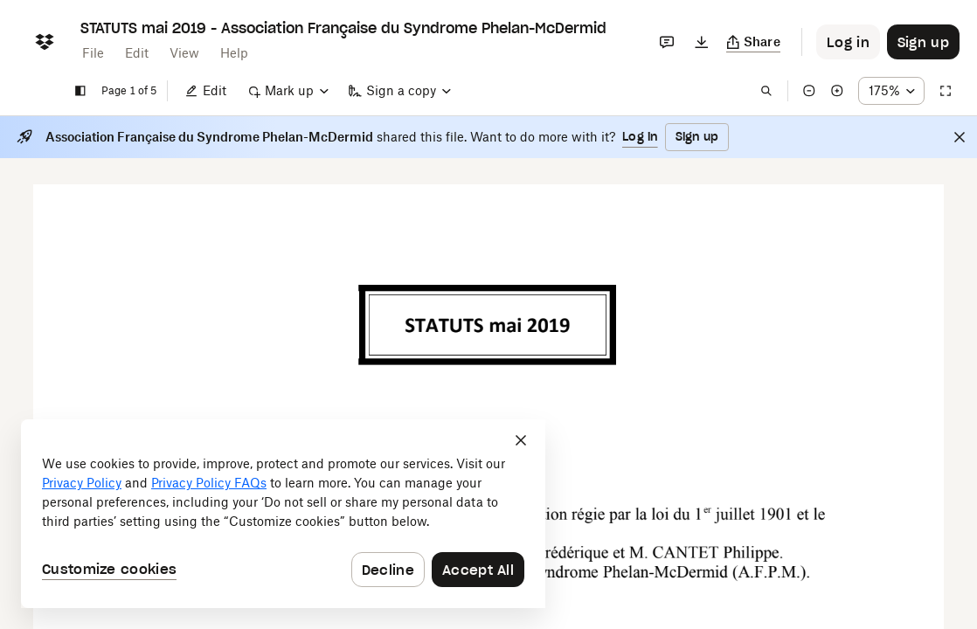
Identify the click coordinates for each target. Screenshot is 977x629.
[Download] (701, 41)
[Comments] (666, 41)
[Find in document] (766, 91)
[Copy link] (753, 41)
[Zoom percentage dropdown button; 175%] (891, 91)
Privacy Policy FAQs (209, 482)
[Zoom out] (809, 91)
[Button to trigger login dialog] (848, 41)
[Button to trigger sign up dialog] (923, 41)
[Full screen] (946, 91)
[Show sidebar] (80, 91)
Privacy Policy (81, 482)
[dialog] (283, 513)
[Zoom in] (837, 91)
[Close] (960, 137)
